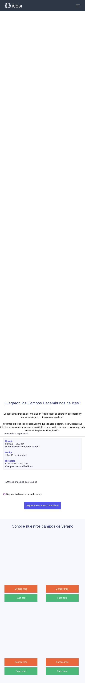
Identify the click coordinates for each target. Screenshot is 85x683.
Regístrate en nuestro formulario (42, 505)
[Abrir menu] (78, 5)
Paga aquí (22, 597)
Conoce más (22, 589)
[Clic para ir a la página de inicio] (14, 5)
